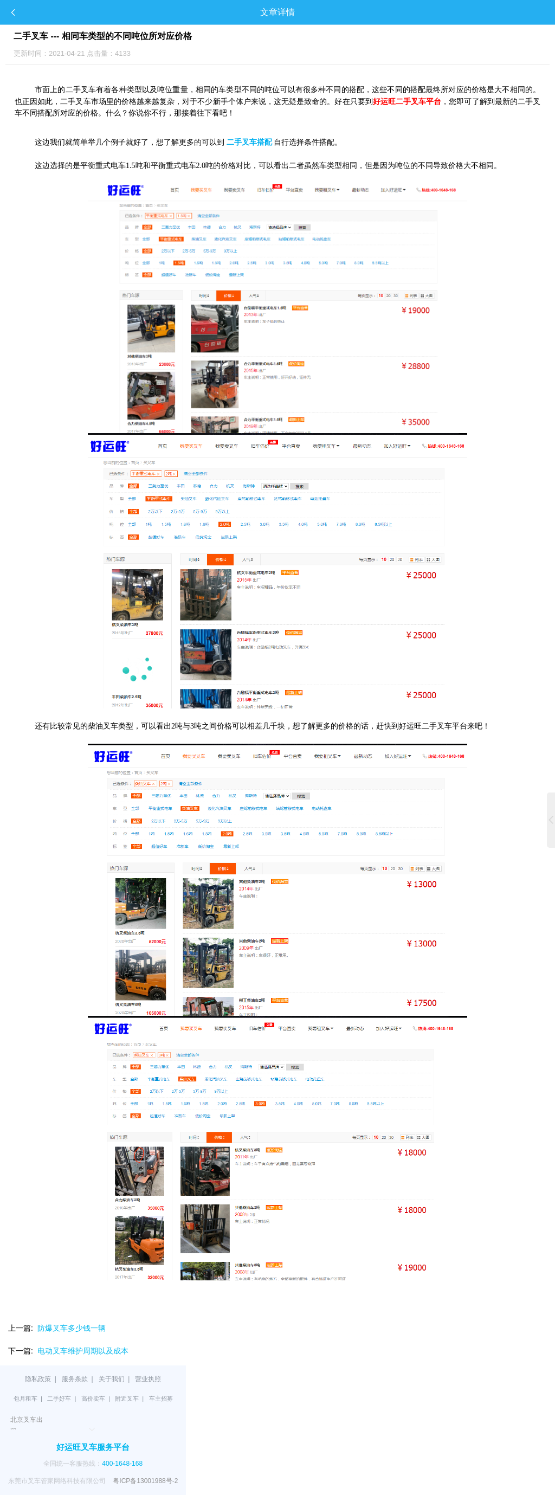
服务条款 (75, 1379)
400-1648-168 (122, 1463)
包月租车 (25, 1398)
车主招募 (161, 1398)
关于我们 (112, 1379)
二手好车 (59, 1398)
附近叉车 (127, 1398)
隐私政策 (38, 1379)
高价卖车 (93, 1398)
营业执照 (148, 1379)
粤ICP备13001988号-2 (145, 1481)
